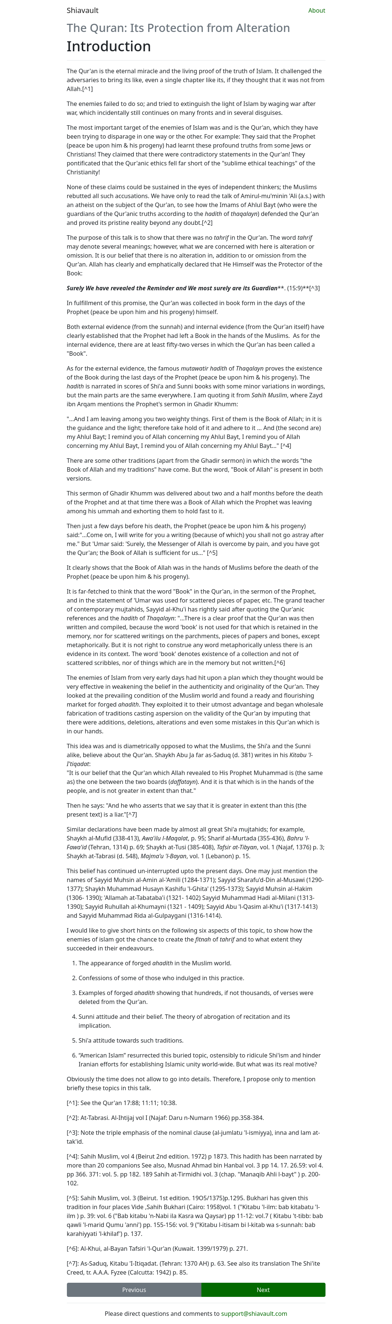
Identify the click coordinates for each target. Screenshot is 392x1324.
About (316, 10)
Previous (134, 1290)
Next (263, 1290)
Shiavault (83, 10)
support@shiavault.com (254, 1314)
